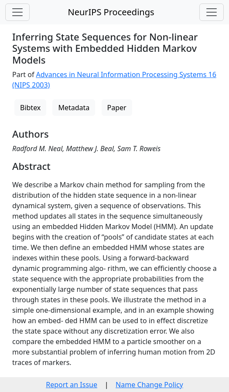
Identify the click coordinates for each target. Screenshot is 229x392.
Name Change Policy (149, 384)
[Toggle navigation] (17, 12)
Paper (116, 107)
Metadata (73, 107)
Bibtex (30, 107)
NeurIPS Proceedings (111, 12)
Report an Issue (71, 384)
